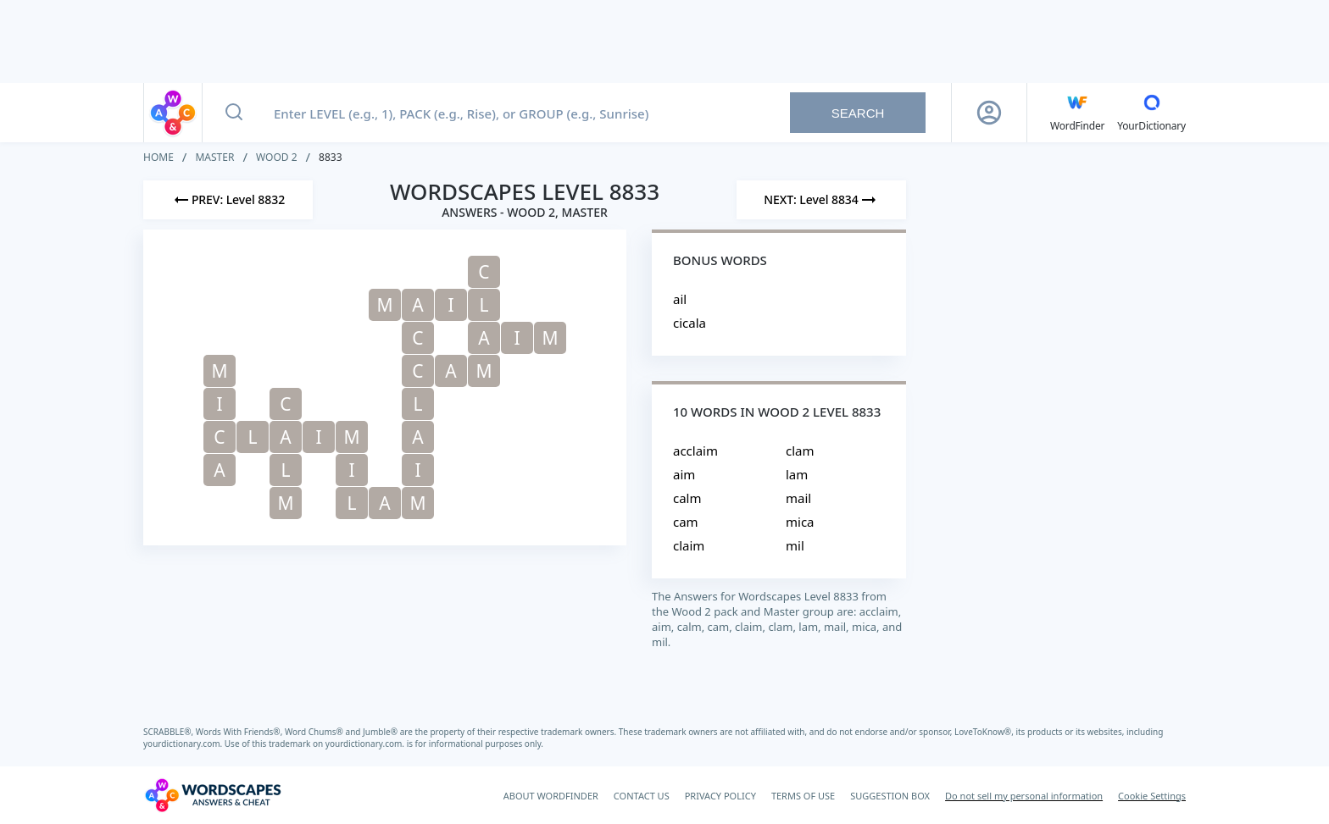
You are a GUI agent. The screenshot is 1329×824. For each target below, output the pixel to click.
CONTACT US (642, 795)
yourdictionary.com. (184, 743)
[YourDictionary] (1151, 112)
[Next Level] (821, 199)
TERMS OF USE (803, 795)
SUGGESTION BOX (890, 795)
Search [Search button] (858, 113)
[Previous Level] (228, 199)
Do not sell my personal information (1024, 795)
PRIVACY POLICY (720, 795)
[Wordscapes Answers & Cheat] (212, 795)
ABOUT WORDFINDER (550, 795)
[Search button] (234, 112)
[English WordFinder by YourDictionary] (1077, 112)
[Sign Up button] (989, 112)
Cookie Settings (1152, 795)
